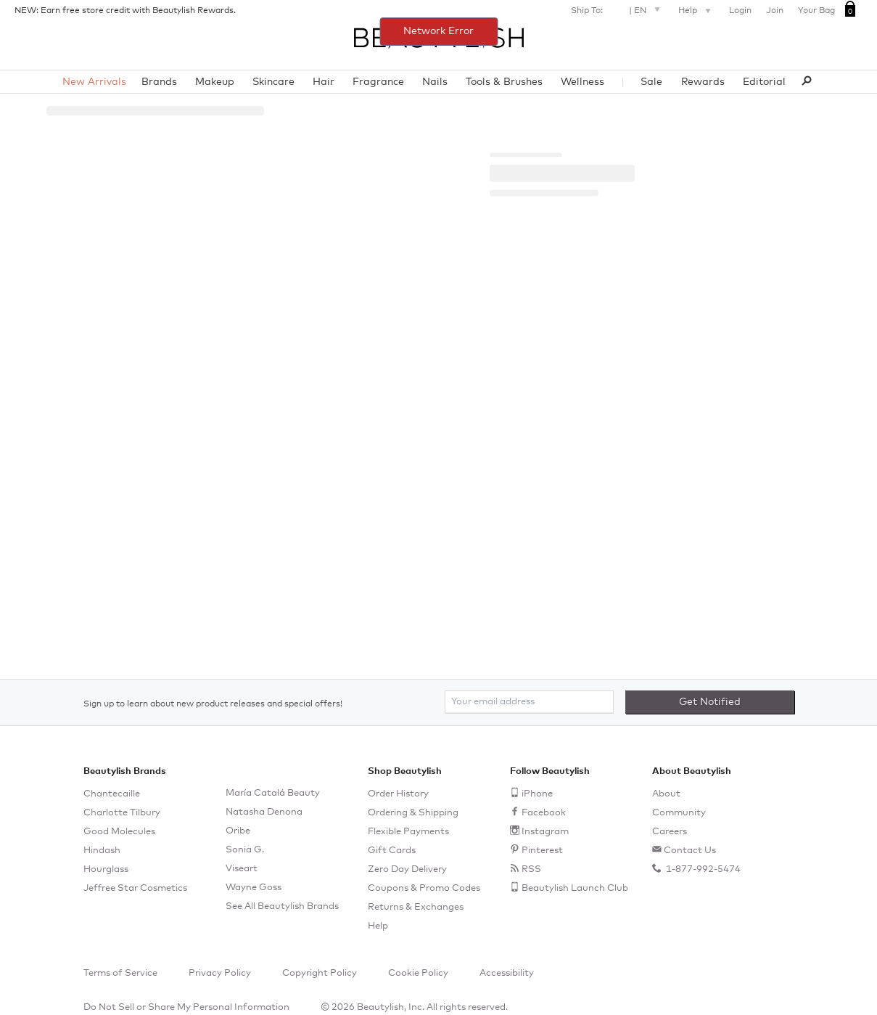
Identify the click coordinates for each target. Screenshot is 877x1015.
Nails (435, 82)
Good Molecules (119, 831)
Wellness (582, 82)
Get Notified (710, 702)
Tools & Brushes (504, 82)
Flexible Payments (408, 831)
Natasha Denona (264, 812)
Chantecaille (111, 794)
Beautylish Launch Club (575, 888)
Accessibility (506, 973)
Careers (669, 831)
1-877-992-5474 (702, 869)
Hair (323, 82)
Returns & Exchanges (416, 907)
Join (774, 11)
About (666, 794)
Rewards (703, 82)
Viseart (242, 868)
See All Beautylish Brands (282, 906)
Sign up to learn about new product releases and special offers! (212, 704)
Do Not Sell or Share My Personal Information (186, 1007)
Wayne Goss (253, 887)
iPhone (537, 794)
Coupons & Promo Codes (424, 888)
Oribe (238, 831)
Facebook (544, 813)
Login (740, 11)
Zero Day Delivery (407, 869)
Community (679, 813)
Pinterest (542, 850)
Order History (398, 794)
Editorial (764, 82)
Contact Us (690, 850)
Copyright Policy (319, 973)
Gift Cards (392, 850)
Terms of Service (120, 973)
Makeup (214, 82)
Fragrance (378, 82)
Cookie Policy (418, 973)
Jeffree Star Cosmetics (135, 888)
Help (696, 12)
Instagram (545, 831)
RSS (531, 869)
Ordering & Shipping (413, 813)
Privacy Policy (220, 973)
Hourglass (105, 869)
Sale (651, 82)
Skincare (273, 82)
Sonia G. (245, 850)
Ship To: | (617, 9)
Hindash (101, 850)
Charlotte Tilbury (121, 813)
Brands (159, 82)
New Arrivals (94, 82)
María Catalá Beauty (273, 793)
